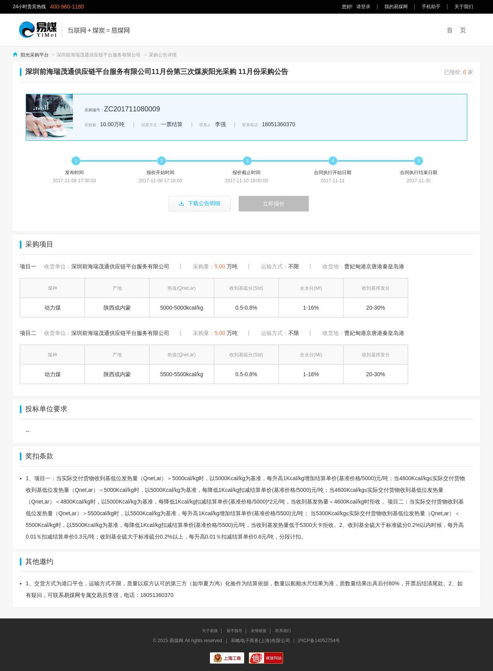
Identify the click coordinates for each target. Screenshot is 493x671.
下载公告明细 (199, 203)
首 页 (456, 30)
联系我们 (283, 631)
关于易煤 (210, 631)
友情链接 (258, 631)
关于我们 (463, 6)
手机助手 (431, 6)
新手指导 (234, 631)
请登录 (363, 6)
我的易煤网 (396, 6)
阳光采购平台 (35, 55)
